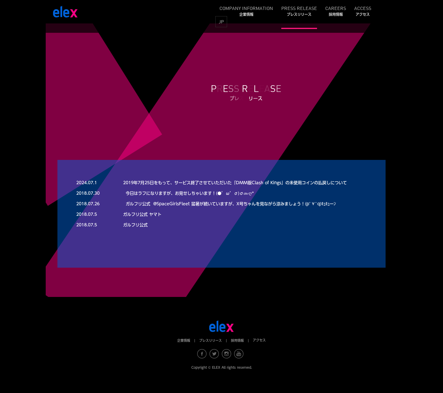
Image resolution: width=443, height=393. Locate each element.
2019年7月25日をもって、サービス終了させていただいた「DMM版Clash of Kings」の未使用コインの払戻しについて (235, 183)
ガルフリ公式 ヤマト (142, 214)
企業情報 (183, 340)
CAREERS (335, 10)
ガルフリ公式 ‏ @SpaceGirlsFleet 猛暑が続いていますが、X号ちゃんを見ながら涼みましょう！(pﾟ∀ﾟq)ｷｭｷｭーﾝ (231, 204)
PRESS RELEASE (299, 10)
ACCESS (362, 10)
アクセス (259, 340)
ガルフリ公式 (135, 225)
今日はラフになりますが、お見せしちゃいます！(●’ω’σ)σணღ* (190, 193)
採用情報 (237, 340)
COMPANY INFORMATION (246, 10)
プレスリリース (210, 340)
